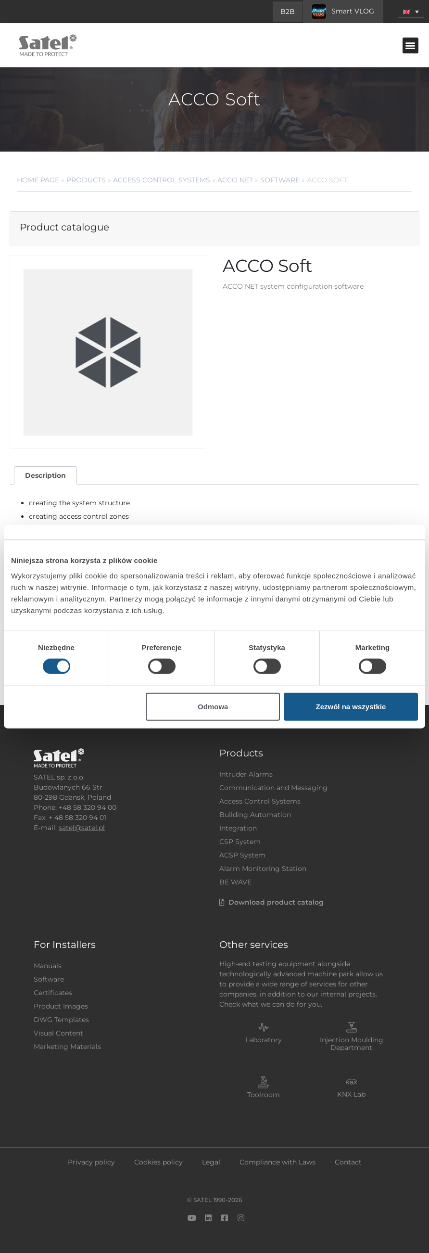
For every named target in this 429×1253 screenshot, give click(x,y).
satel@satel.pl (82, 827)
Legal (211, 1162)
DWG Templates (61, 1019)
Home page (38, 180)
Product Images (61, 1006)
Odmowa (213, 706)
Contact (348, 1162)
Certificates (53, 992)
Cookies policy (158, 1162)
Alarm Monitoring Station (262, 868)
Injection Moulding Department (351, 1044)
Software (280, 180)
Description (45, 475)
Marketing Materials (67, 1046)
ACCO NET (235, 180)
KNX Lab (351, 1094)
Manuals (48, 965)
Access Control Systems (161, 180)
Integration (238, 828)
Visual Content (58, 1033)
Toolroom (263, 1094)
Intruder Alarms (246, 774)
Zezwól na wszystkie (350, 706)
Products (86, 180)
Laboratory (263, 1040)
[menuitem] (411, 12)
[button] (410, 45)
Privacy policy (91, 1162)
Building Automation (255, 814)
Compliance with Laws (277, 1162)
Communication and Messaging (273, 787)
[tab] (45, 475)
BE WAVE (235, 882)
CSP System (240, 841)
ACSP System (242, 855)
